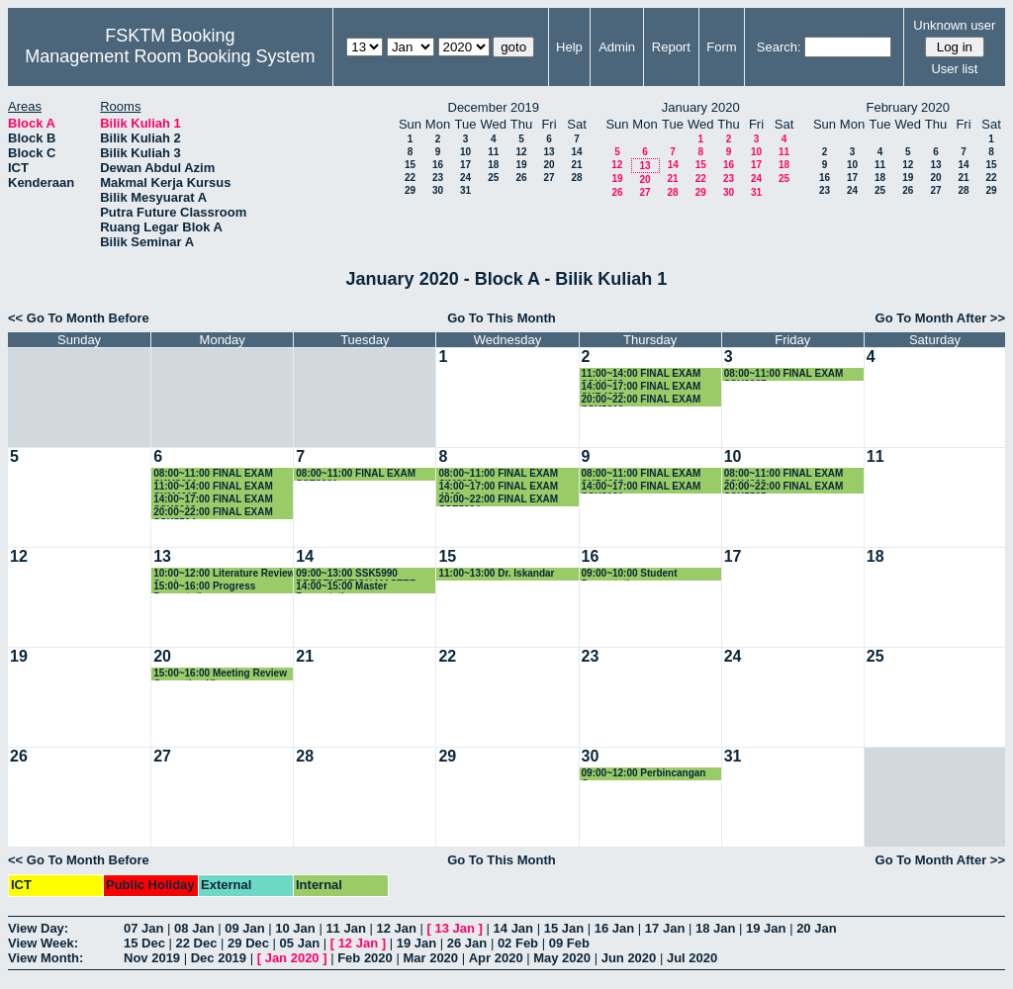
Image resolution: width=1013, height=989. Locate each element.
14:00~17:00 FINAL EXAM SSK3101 (641, 487)
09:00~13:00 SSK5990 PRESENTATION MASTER (356, 574)
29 (410, 190)
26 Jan (467, 943)
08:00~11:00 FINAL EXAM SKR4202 (641, 474)
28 (576, 177)
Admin (617, 47)
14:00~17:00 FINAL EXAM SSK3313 (213, 500)
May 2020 (562, 957)
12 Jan (395, 928)
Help (569, 47)
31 (465, 190)
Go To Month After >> (940, 318)
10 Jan (295, 928)
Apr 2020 (496, 957)
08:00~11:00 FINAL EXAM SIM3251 (498, 474)
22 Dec (197, 943)
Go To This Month (501, 318)
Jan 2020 (292, 957)
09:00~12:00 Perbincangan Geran (644, 773)
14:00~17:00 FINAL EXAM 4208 (498, 487)
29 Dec (248, 943)
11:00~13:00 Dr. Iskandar (496, 573)
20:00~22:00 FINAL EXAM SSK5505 (784, 487)
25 (493, 177)
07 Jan (143, 928)
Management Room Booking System (170, 56)
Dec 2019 (218, 957)
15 (410, 164)
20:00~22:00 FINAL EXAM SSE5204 (498, 500)
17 (465, 164)
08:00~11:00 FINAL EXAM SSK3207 (784, 374)
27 (548, 177)
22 (410, 177)
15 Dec (144, 943)
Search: (779, 47)
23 (437, 177)
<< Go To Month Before (78, 318)
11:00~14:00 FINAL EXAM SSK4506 (641, 374)
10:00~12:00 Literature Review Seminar (224, 574)
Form (721, 47)
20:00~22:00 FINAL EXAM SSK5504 (213, 512)
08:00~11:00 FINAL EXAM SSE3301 (355, 474)
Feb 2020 (365, 957)
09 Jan (244, 928)
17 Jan (665, 928)
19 (520, 164)
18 (493, 164)
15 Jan (564, 928)
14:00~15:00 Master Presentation (341, 587)
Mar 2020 (430, 957)
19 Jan (765, 928)
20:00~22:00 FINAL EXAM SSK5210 (641, 400)
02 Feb (518, 943)
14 (576, 151)
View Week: (43, 943)
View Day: (38, 928)
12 (520, 151)
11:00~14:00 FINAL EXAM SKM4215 (213, 487)
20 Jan (816, 928)
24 (465, 177)
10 (465, 151)
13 (548, 151)
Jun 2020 (629, 957)
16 (437, 164)
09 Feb (569, 943)
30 (437, 190)
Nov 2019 (152, 957)
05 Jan (300, 943)
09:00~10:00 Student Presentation (630, 574)
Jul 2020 (692, 957)
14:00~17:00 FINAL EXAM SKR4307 (641, 387)
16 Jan (614, 928)
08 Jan (194, 928)
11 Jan (345, 928)
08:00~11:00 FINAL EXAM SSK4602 (784, 474)
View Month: (45, 957)
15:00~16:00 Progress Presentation (204, 587)
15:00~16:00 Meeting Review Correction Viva (220, 674)
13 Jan (455, 928)
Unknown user (954, 25)
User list (954, 68)
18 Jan (715, 928)
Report (671, 47)
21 (576, 164)
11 (493, 151)
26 (520, 177)
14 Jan (513, 928)
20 (548, 164)
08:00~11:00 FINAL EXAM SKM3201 (213, 474)
